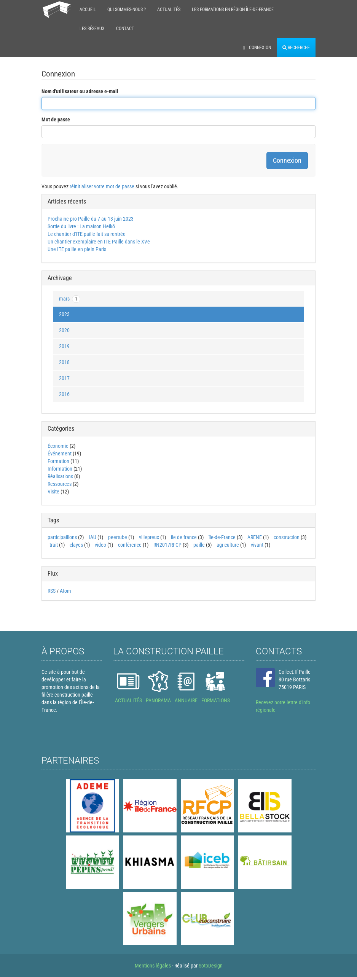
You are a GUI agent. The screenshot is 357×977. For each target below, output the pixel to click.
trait (53, 545)
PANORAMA (158, 700)
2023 (64, 314)
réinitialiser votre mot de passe (102, 186)
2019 (64, 346)
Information (60, 469)
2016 (64, 394)
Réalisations (60, 476)
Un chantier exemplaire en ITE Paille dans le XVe (99, 242)
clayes (76, 545)
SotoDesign (211, 966)
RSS (52, 591)
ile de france (184, 537)
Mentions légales (153, 966)
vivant (257, 545)
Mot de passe (55, 119)
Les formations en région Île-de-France (233, 9)
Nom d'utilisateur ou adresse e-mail (79, 91)
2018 (64, 362)
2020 (64, 330)
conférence (130, 545)
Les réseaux (92, 28)
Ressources (60, 484)
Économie (58, 446)
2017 (64, 378)
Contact (125, 28)
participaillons (62, 537)
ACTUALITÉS (128, 700)
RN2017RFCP (167, 545)
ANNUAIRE (186, 700)
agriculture (228, 545)
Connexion (257, 47)
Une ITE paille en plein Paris (77, 249)
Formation (58, 461)
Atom (65, 591)
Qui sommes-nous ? (126, 9)
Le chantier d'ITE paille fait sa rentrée (87, 234)
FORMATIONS (215, 700)
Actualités (168, 9)
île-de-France (222, 537)
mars (69, 299)
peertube (117, 537)
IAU (92, 537)
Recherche (296, 47)
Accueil (88, 9)
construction (287, 537)
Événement (60, 453)
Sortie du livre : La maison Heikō (81, 226)
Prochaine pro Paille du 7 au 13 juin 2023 (91, 219)
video (100, 545)
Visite (53, 491)
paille (199, 545)
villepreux (149, 537)
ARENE (254, 537)
